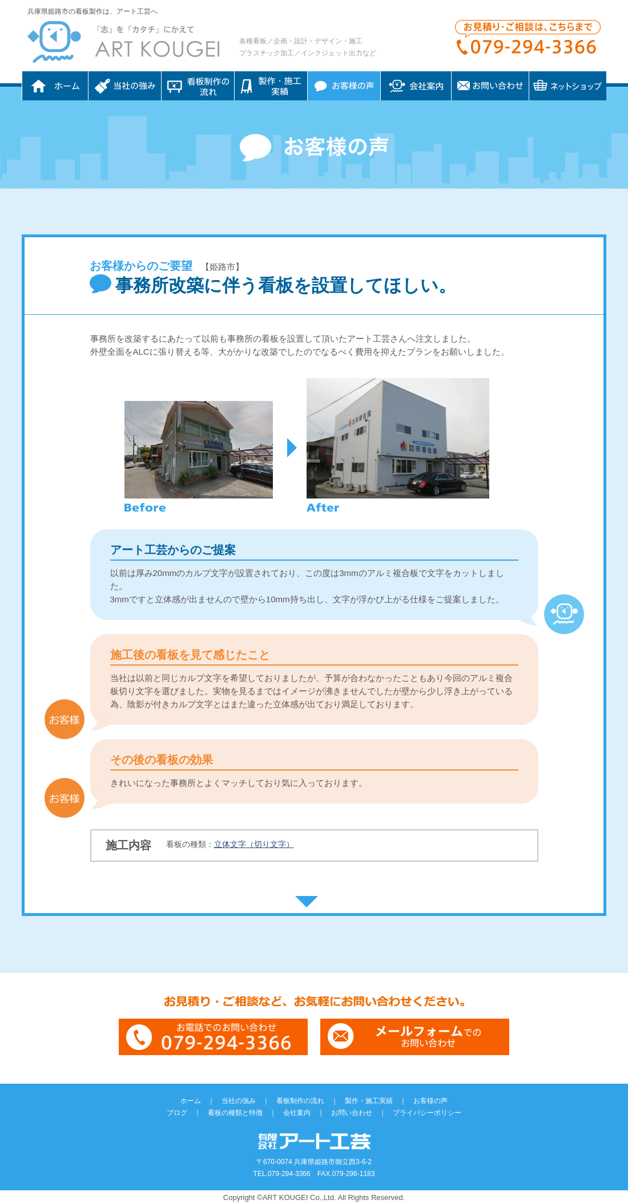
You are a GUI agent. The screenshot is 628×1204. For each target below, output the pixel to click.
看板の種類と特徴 (235, 1113)
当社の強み (124, 85)
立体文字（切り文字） (254, 844)
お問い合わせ (490, 85)
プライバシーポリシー (427, 1113)
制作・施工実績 (271, 85)
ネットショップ (567, 85)
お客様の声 (344, 85)
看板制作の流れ (198, 85)
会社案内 (416, 85)
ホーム (55, 85)
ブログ (177, 1113)
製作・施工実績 (369, 1101)
